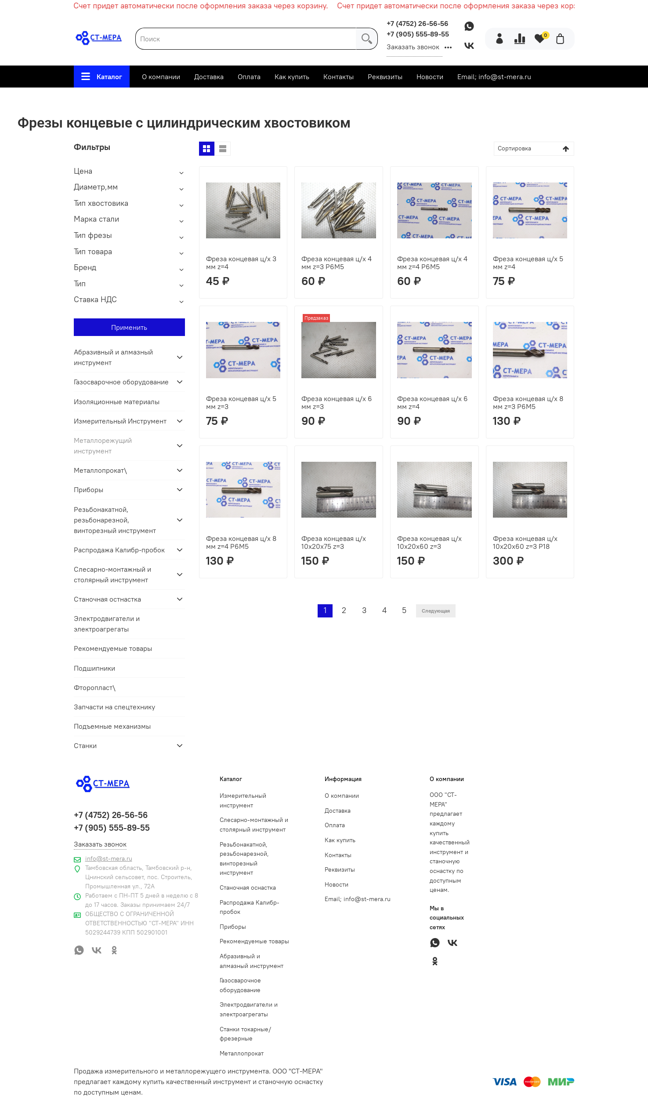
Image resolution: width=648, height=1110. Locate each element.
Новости (429, 76)
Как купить (292, 76)
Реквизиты (385, 76)
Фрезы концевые (350, 99)
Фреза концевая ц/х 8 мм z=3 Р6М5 (528, 402)
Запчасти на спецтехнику (114, 706)
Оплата (249, 76)
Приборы (88, 489)
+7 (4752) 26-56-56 (418, 23)
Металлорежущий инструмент (182, 99)
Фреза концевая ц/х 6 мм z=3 (336, 402)
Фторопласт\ (95, 687)
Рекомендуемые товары (113, 648)
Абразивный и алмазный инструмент (113, 357)
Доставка (209, 76)
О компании (161, 76)
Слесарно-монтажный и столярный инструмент (112, 574)
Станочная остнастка (107, 599)
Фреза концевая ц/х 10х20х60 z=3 (429, 542)
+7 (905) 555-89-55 (418, 33)
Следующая (436, 610)
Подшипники (94, 668)
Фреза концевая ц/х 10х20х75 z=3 (333, 542)
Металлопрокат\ (100, 470)
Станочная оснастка (248, 887)
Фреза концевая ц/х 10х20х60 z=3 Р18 (525, 542)
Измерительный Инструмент (120, 420)
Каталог (101, 76)
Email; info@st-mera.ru (494, 76)
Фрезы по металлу (277, 99)
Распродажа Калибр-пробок (119, 549)
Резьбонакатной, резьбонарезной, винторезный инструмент (115, 520)
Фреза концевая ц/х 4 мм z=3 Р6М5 (336, 262)
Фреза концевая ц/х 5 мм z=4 (528, 262)
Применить (129, 327)
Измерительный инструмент (243, 800)
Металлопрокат (242, 1053)
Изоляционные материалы (116, 401)
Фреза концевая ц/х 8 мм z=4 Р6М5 (241, 542)
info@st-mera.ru (108, 858)
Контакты (338, 76)
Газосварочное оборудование (121, 381)
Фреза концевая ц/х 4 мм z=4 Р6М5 (432, 262)
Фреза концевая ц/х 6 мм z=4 (432, 402)
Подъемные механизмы (112, 726)
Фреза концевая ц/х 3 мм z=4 (241, 262)
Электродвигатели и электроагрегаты (107, 623)
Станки (85, 745)
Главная (106, 99)
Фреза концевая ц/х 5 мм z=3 (241, 402)
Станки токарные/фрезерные (245, 1034)
